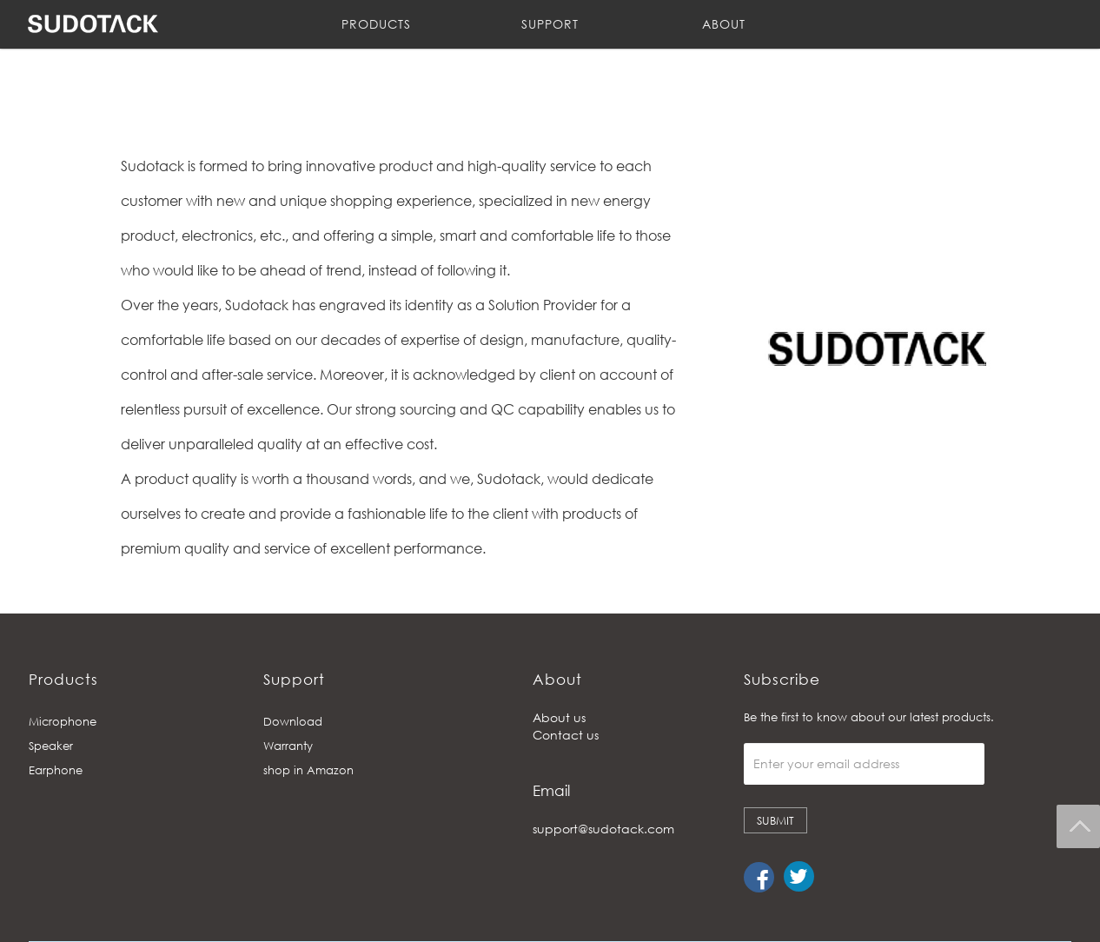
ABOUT (723, 24)
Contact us (566, 734)
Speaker (51, 746)
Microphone (62, 721)
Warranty (288, 746)
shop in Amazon (308, 770)
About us (559, 717)
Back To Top (1078, 826)
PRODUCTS (376, 24)
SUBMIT (775, 820)
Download (292, 721)
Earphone (56, 770)
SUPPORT (550, 24)
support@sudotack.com (603, 828)
